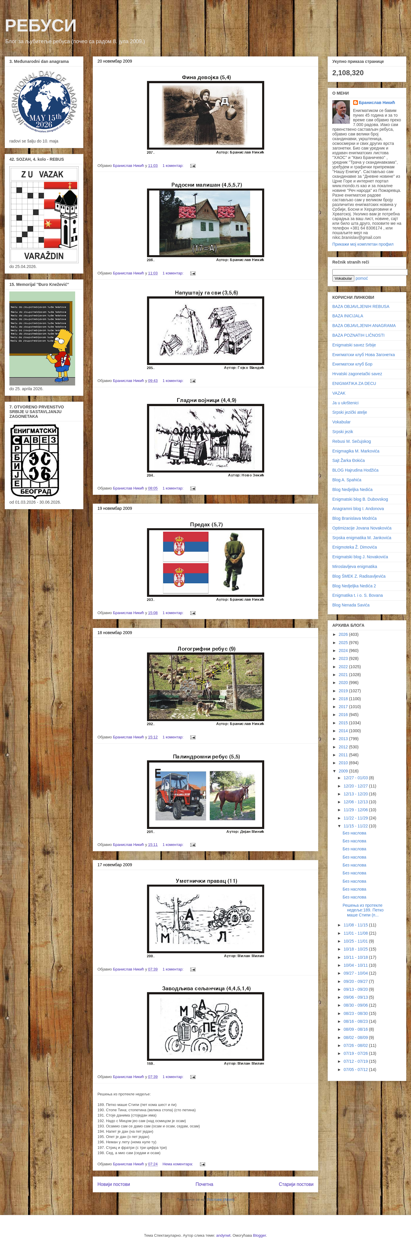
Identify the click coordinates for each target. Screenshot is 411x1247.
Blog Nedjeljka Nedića (352, 489)
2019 (344, 690)
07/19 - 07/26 (356, 1053)
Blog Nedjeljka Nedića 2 (354, 586)
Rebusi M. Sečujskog (351, 441)
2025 (344, 642)
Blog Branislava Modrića (354, 518)
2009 (344, 771)
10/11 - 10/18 (356, 957)
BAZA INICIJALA (347, 316)
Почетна (204, 1184)
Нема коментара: (178, 1164)
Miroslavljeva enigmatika (354, 566)
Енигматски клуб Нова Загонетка (363, 354)
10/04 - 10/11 (356, 965)
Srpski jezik (342, 431)
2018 (344, 698)
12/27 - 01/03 (356, 777)
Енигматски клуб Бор (352, 364)
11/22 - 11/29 (356, 818)
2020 (344, 682)
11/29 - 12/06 (356, 809)
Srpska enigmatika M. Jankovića (361, 537)
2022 (344, 666)
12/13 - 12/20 (356, 794)
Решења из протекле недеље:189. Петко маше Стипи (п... (363, 910)
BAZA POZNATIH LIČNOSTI (358, 335)
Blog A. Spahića (346, 479)
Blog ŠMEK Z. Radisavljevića (358, 576)
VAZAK (339, 393)
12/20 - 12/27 (356, 786)
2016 (344, 714)
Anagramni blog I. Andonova (358, 508)
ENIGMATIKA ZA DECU (354, 383)
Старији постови (296, 1184)
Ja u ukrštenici (345, 402)
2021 (344, 674)
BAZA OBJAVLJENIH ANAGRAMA (364, 325)
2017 (344, 706)
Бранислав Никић (377, 102)
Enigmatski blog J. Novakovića (360, 556)
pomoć (362, 278)
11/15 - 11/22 (356, 826)
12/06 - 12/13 (356, 802)
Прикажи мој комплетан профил (362, 244)
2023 (344, 658)
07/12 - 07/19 (356, 1061)
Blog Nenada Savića (351, 605)
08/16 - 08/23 (356, 1021)
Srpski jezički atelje (349, 412)
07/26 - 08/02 (356, 1045)
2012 (344, 747)
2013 (344, 738)
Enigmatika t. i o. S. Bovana (357, 595)
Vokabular (341, 422)
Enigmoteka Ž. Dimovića (354, 547)
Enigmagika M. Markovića (355, 451)
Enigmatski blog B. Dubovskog (360, 499)
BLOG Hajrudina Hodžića (355, 470)
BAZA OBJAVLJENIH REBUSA (360, 306)
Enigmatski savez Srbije (354, 345)
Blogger (259, 1235)
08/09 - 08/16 (356, 1029)
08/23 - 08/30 (356, 1013)
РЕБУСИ (41, 25)
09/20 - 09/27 (356, 981)
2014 (344, 730)
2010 (344, 762)
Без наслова (354, 833)
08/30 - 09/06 (356, 1005)
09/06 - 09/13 (356, 997)
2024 (344, 650)
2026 (344, 634)
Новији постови (113, 1184)
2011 (344, 754)
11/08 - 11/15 (356, 925)
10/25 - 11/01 (356, 941)
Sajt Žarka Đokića (348, 460)
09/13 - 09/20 (356, 989)
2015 (344, 722)
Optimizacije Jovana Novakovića (362, 528)
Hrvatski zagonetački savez (357, 373)
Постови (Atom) (220, 1199)
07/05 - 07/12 (356, 1069)
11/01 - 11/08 (356, 933)
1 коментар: (174, 165)
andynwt (223, 1235)
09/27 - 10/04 (356, 973)
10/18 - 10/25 (356, 949)
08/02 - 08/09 (356, 1037)
